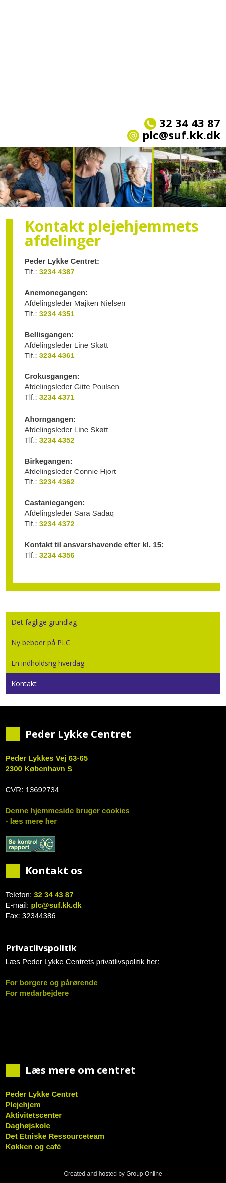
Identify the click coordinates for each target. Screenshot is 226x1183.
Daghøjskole (28, 1125)
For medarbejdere (37, 993)
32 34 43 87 (182, 123)
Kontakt (24, 683)
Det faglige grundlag (44, 622)
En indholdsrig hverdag (47, 663)
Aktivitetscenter (34, 1115)
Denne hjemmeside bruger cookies (68, 810)
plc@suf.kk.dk (56, 905)
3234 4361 (57, 355)
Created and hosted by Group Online (113, 1173)
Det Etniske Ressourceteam (55, 1136)
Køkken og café (33, 1146)
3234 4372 (57, 523)
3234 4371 (57, 397)
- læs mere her (31, 821)
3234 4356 (57, 555)
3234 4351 (57, 313)
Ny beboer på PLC (40, 642)
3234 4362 (57, 481)
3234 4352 (57, 440)
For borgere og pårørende (52, 982)
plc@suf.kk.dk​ (173, 134)
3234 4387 (57, 271)
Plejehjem (23, 1104)
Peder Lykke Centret (42, 1094)
